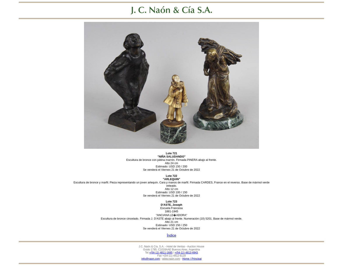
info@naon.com (151, 258)
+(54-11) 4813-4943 (186, 252)
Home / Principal (191, 258)
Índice (171, 235)
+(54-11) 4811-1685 (160, 252)
